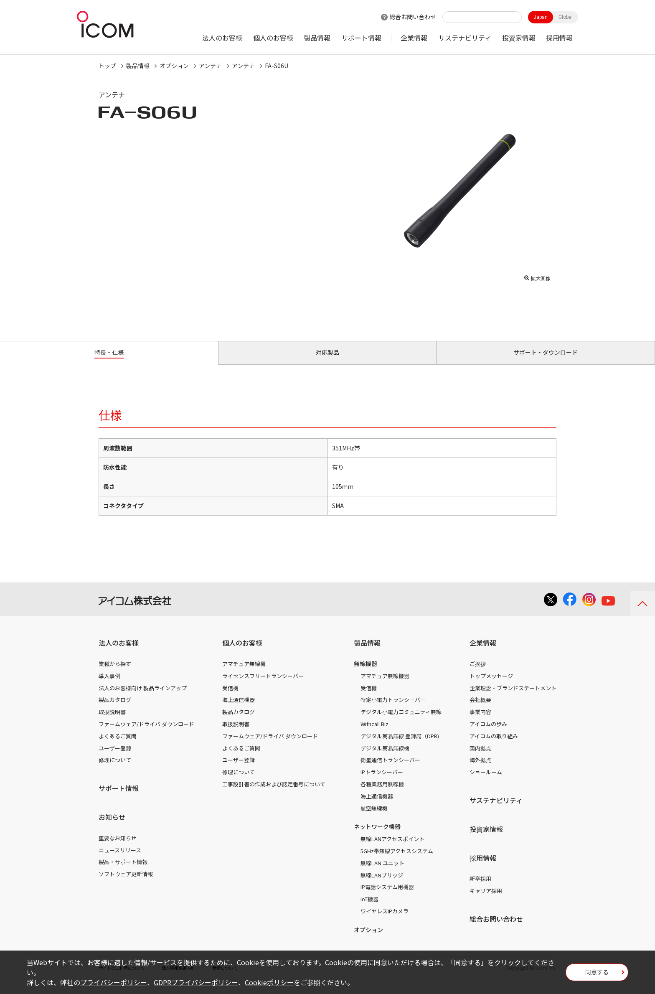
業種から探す (115, 673)
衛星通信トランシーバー (390, 769)
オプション (174, 65)
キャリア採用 (486, 900)
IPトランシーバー (382, 782)
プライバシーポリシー (113, 982)
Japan (540, 17)
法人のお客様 (222, 38)
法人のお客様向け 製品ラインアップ (143, 698)
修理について (115, 769)
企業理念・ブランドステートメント (513, 698)
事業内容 (480, 721)
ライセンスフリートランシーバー (263, 685)
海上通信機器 (238, 709)
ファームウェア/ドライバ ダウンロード (146, 733)
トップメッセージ (491, 685)
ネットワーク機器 (377, 836)
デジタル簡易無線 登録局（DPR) (400, 746)
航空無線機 (374, 817)
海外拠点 (480, 769)
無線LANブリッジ (382, 884)
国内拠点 (480, 757)
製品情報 (317, 38)
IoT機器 (369, 909)
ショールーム (486, 782)
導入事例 (109, 685)
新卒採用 (480, 888)
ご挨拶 (478, 673)
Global (566, 17)
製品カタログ (115, 709)
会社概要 (480, 709)
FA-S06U (276, 65)
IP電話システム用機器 (387, 896)
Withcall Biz (374, 733)
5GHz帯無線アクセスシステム (397, 860)
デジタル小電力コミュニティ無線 (401, 721)
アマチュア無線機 (244, 673)
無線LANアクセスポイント (392, 848)
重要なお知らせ (118, 848)
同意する (597, 975)
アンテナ (210, 65)
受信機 (230, 698)
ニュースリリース (120, 859)
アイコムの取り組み (494, 746)
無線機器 (365, 673)
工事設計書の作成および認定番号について (273, 794)
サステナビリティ (464, 38)
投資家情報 (519, 38)
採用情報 (559, 38)
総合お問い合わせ (412, 17)
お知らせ (112, 826)
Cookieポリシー (269, 982)
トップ (107, 65)
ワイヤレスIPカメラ (385, 921)
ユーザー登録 (115, 757)
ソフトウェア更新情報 (126, 883)
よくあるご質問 (118, 746)
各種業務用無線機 (382, 794)
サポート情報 (361, 38)
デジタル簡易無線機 (385, 757)
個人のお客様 (273, 38)
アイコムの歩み (488, 733)
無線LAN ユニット (382, 873)
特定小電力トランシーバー (393, 709)
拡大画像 (537, 276)
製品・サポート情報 (123, 871)
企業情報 (414, 38)
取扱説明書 (112, 721)
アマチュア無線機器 (385, 685)
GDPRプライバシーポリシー (196, 982)
